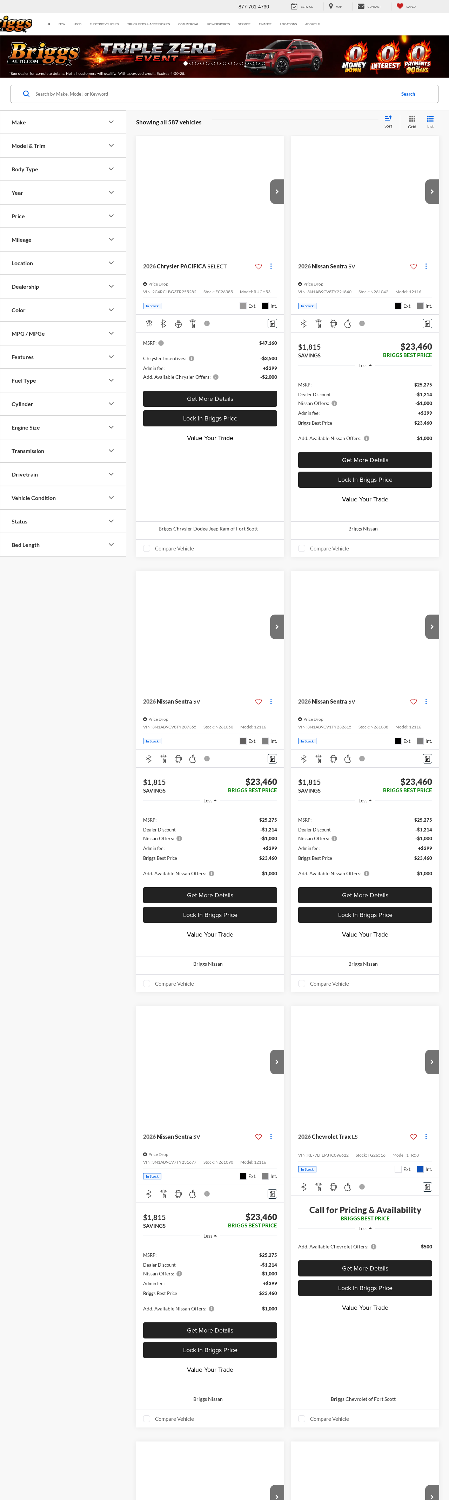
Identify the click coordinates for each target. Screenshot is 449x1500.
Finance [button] (265, 24)
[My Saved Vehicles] (406, 6)
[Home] (48, 24)
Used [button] (77, 24)
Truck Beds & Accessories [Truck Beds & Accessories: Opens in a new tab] (148, 24)
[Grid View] (411, 122)
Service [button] (244, 24)
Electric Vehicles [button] (104, 24)
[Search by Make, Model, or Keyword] (214, 93)
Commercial (188, 24)
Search (408, 94)
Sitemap (133, 1475)
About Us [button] (312, 24)
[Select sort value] (390, 122)
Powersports (218, 24)
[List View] (430, 122)
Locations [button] (288, 24)
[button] (33, 56)
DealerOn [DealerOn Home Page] (113, 1475)
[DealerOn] (42, 1475)
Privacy (151, 1475)
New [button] (62, 24)
